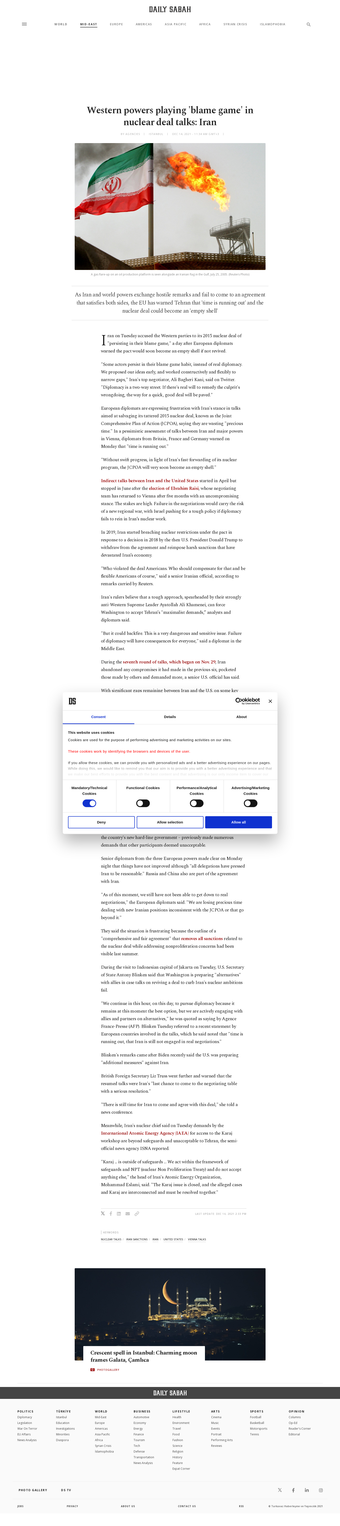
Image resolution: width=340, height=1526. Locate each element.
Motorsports (258, 1429)
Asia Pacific (175, 24)
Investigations (65, 1429)
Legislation (24, 1423)
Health (177, 1417)
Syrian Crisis (235, 24)
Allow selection (170, 822)
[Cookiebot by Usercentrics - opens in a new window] (239, 701)
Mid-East (88, 24)
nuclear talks (111, 1239)
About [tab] (241, 717)
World (60, 24)
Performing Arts (222, 1440)
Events (215, 1429)
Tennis (254, 1434)
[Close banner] (270, 701)
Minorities (62, 1434)
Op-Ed (293, 1423)
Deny (101, 822)
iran (155, 1239)
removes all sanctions (202, 938)
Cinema (216, 1417)
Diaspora (62, 1440)
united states (173, 1239)
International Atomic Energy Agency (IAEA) (145, 1133)
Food (176, 1434)
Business (142, 1411)
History (177, 1457)
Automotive (141, 1417)
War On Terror (27, 1429)
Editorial (294, 1434)
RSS (241, 1506)
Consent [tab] (98, 717)
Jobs (20, 1506)
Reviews (216, 1446)
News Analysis (27, 1440)
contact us (187, 1506)
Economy (140, 1423)
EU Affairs (24, 1434)
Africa (205, 24)
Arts (215, 1411)
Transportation (144, 1457)
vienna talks (197, 1239)
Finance (139, 1434)
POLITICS (25, 1411)
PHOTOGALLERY (108, 1369)
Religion (178, 1451)
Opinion (296, 1411)
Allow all (238, 822)
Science (178, 1446)
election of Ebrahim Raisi (174, 488)
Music (215, 1423)
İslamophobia (104, 1451)
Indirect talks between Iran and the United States (150, 480)
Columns (295, 1417)
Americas (144, 24)
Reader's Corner (300, 1429)
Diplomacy (24, 1417)
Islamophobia (273, 24)
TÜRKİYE (63, 1411)
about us (128, 1506)
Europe (116, 24)
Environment (181, 1423)
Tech (137, 1446)
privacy (72, 1506)
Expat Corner (181, 1469)
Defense (139, 1451)
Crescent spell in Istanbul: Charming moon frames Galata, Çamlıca (137, 1357)
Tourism (139, 1440)
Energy (138, 1429)
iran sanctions (136, 1239)
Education (62, 1423)
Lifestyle (181, 1411)
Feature (178, 1463)
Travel (177, 1429)
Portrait (216, 1434)
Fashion (178, 1440)
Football (255, 1417)
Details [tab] (170, 717)
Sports (257, 1411)
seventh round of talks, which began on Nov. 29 (169, 662)
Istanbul (61, 1417)
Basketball (257, 1423)
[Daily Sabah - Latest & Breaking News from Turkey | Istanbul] (170, 9)
